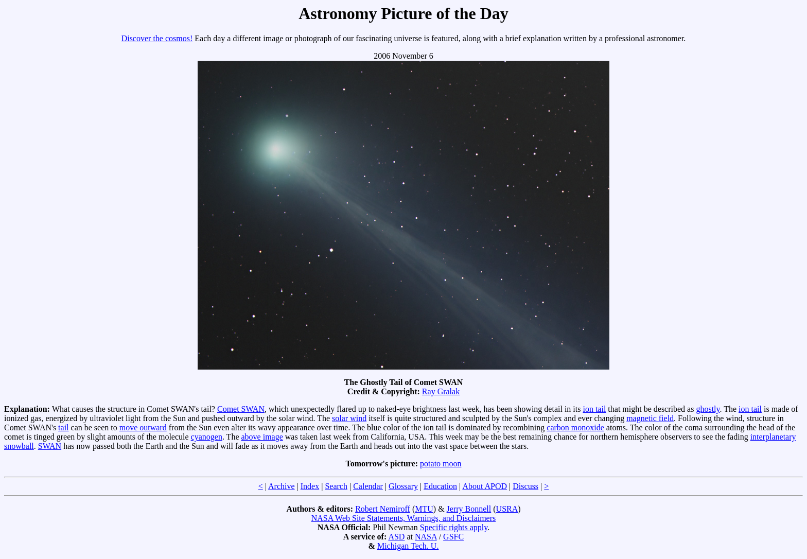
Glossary (403, 486)
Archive (281, 486)
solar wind (349, 418)
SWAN (49, 446)
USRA (507, 508)
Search (336, 486)
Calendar (368, 486)
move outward (143, 427)
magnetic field (650, 418)
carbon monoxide (575, 427)
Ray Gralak (441, 391)
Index (310, 486)
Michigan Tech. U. (407, 545)
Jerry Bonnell (469, 508)
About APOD (484, 486)
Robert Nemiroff (382, 508)
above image (262, 436)
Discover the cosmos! (157, 38)
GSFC (453, 536)
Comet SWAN (241, 409)
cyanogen (206, 436)
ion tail (594, 409)
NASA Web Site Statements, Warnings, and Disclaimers (403, 518)
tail (63, 427)
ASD (396, 536)
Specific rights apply (453, 527)
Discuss (525, 486)
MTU (424, 508)
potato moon (440, 463)
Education (440, 486)
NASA (426, 536)
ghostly (708, 409)
